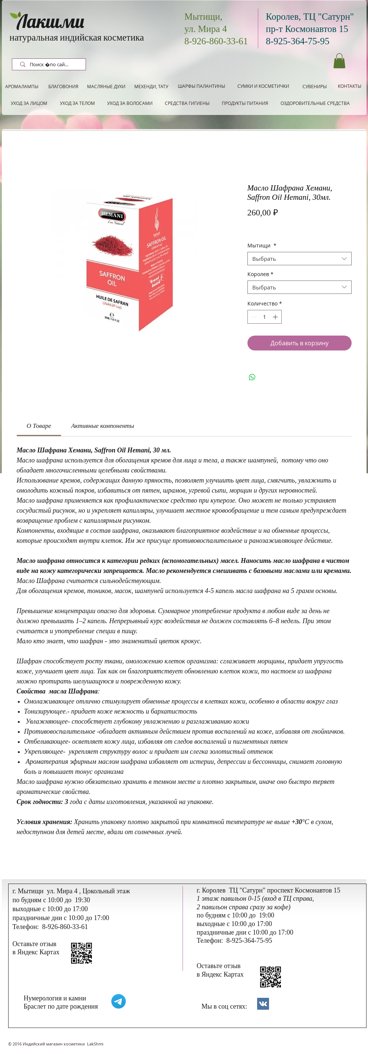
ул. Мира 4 (206, 29)
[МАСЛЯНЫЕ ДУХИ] (106, 86)
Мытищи (261, 246)
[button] (339, 60)
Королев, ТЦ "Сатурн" (310, 17)
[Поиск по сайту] (50, 65)
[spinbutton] (264, 316)
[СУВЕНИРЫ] (314, 86)
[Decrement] (253, 316)
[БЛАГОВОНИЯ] (63, 86)
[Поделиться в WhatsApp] (252, 377)
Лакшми (50, 21)
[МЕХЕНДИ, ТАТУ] (151, 86)
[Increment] (276, 316)
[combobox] (299, 258)
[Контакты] (263, 1004)
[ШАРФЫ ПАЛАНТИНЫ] (201, 86)
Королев (260, 274)
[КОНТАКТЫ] (349, 86)
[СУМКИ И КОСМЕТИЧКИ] (263, 86)
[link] (39, 425)
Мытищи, (204, 17)
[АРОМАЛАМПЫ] (21, 86)
